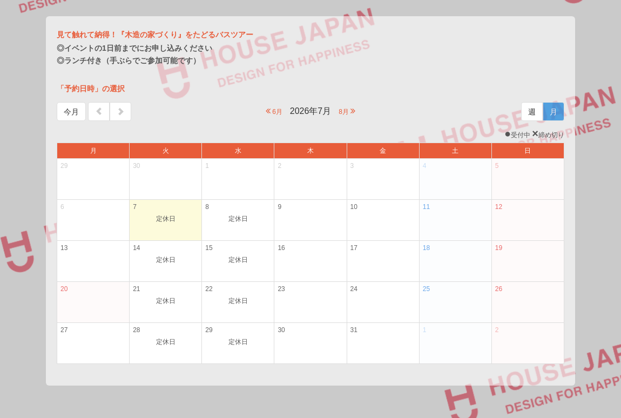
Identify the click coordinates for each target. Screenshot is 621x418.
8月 (347, 111)
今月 (71, 111)
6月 (274, 111)
